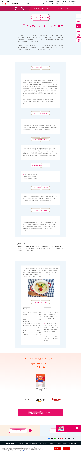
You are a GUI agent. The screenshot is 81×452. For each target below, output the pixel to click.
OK (66, 448)
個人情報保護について (36, 443)
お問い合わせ (21, 443)
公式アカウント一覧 (69, 438)
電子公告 (44, 443)
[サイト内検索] (78, 1)
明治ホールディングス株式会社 (69, 1)
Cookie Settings (57, 448)
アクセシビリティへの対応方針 (55, 443)
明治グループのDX (72, 443)
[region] (40, 448)
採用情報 (45, 1)
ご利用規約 (64, 443)
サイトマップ (28, 443)
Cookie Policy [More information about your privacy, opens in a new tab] (24, 450)
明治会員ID (52, 1)
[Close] (79, 448)
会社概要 (58, 1)
